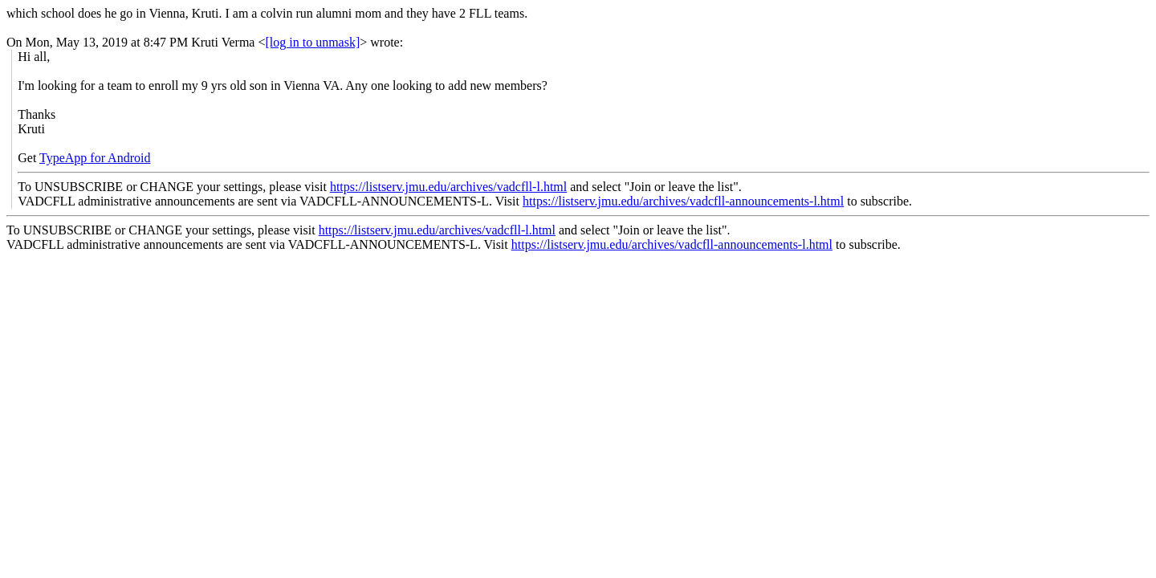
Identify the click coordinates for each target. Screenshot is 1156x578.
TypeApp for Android (94, 158)
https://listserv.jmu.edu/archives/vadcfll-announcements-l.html (683, 201)
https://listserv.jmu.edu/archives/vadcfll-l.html (448, 186)
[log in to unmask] (313, 42)
